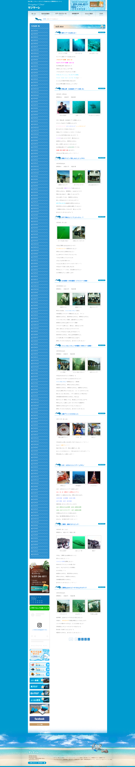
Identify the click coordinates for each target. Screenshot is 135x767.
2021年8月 (35, 218)
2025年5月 (35, 72)
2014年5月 (35, 499)
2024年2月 (35, 121)
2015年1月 (35, 473)
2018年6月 (35, 341)
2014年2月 (35, 509)
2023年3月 (35, 156)
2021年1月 (35, 240)
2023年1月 (35, 163)
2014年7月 (35, 493)
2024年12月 (36, 89)
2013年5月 (35, 538)
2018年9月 (35, 331)
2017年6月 (35, 379)
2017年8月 (35, 373)
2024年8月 (35, 101)
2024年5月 (35, 111)
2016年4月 (35, 425)
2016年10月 (36, 405)
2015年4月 (35, 463)
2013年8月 (35, 528)
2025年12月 (36, 50)
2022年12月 (36, 166)
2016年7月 (35, 415)
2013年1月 (35, 551)
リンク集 (110, 759)
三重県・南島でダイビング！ (70, 524)
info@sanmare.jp (39, 584)
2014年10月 (36, 483)
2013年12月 (36, 515)
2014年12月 (36, 476)
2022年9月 (35, 176)
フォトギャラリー (58, 759)
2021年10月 (36, 211)
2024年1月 (35, 124)
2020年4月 (35, 270)
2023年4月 (35, 153)
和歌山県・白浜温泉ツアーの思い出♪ (72, 89)
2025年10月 (36, 56)
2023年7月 (35, 143)
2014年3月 (35, 505)
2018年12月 (36, 321)
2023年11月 (36, 130)
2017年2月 (35, 392)
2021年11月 (36, 208)
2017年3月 (35, 389)
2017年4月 (35, 386)
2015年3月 (35, 467)
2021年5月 (35, 227)
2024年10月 (36, 95)
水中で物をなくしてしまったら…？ (72, 217)
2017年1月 (35, 396)
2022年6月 (35, 185)
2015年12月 (36, 438)
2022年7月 (35, 182)
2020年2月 (35, 276)
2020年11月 (36, 247)
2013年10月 (36, 522)
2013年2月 (35, 548)
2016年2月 (35, 431)
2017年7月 (35, 376)
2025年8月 (35, 63)
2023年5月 (35, 150)
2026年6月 (35, 30)
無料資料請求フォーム (89, 759)
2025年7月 (35, 66)
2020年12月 (36, 244)
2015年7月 (35, 454)
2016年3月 (35, 428)
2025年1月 (35, 85)
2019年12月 (36, 282)
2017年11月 (36, 363)
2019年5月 (35, 305)
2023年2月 (35, 160)
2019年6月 (35, 302)
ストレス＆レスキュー (70, 310)
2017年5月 (35, 383)
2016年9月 (35, 408)
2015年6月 (35, 457)
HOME (44, 19)
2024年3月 (35, 118)
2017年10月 (36, 367)
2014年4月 (35, 502)
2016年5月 (35, 421)
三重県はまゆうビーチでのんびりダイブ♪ (74, 587)
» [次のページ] (88, 639)
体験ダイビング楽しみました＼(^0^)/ (72, 158)
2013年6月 (35, 535)
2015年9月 (35, 447)
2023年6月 (35, 147)
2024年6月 (35, 108)
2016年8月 (35, 412)
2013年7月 (35, 531)
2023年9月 (35, 137)
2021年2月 (35, 237)
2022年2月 (35, 198)
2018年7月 (35, 337)
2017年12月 (36, 360)
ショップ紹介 (79, 757)
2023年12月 (36, 127)
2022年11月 (36, 169)
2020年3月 (35, 273)
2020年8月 (35, 257)
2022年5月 (35, 189)
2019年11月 (36, 286)
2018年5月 (35, 344)
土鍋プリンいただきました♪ (70, 414)
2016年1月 (35, 434)
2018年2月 (35, 354)
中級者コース (94, 757)
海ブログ (71, 759)
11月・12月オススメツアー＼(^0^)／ (72, 465)
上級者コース (102, 757)
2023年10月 (36, 134)
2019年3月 (35, 312)
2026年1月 (35, 46)
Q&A (82, 759)
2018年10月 (36, 328)
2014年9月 (35, 486)
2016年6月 (35, 418)
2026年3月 (35, 40)
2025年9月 (35, 59)
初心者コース (87, 757)
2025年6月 (35, 69)
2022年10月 (36, 173)
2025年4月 (35, 76)
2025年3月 (35, 79)
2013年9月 (35, 525)
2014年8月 (35, 489)
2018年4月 (35, 347)
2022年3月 (35, 195)
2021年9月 (35, 215)
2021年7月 (35, 221)
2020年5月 (35, 266)
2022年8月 (35, 179)
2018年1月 (35, 357)
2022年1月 (35, 202)
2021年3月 (35, 234)
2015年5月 (35, 460)
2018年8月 (35, 334)
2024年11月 (36, 92)
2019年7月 (35, 299)
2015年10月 (36, 444)
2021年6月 (35, 224)
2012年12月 (36, 554)
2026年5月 (35, 33)
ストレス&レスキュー (61, 381)
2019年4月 (35, 308)
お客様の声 (76, 759)
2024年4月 (35, 114)
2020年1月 (35, 279)
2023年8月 (35, 140)
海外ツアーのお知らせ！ (69, 33)
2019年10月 (36, 289)
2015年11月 (36, 441)
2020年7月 (35, 260)
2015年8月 (35, 451)
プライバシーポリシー (101, 759)
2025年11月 (36, 53)
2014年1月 (35, 512)
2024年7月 (35, 105)
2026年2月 (35, 43)
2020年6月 (35, 263)
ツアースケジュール (70, 757)
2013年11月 (36, 518)
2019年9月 (35, 292)
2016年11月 (36, 402)
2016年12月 (36, 399)
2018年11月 (36, 324)
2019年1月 (35, 318)
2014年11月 (36, 480)
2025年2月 (35, 82)
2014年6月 (35, 496)
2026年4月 (35, 37)
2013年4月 (35, 541)
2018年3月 (35, 350)
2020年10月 (36, 250)
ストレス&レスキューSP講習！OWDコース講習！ (76, 346)
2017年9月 (35, 370)
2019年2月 (35, 315)
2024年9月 (35, 98)
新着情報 (65, 759)
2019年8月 (35, 295)
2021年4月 (35, 231)
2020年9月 (35, 253)
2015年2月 (35, 470)
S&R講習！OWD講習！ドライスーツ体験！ (74, 281)
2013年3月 (35, 544)
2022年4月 (35, 192)
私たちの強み (61, 757)
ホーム (55, 757)
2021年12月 (36, 205)
